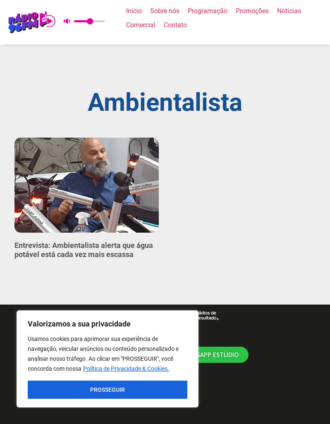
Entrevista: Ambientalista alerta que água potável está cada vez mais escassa (83, 250)
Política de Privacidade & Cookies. (126, 369)
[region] (107, 359)
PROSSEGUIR (107, 389)
